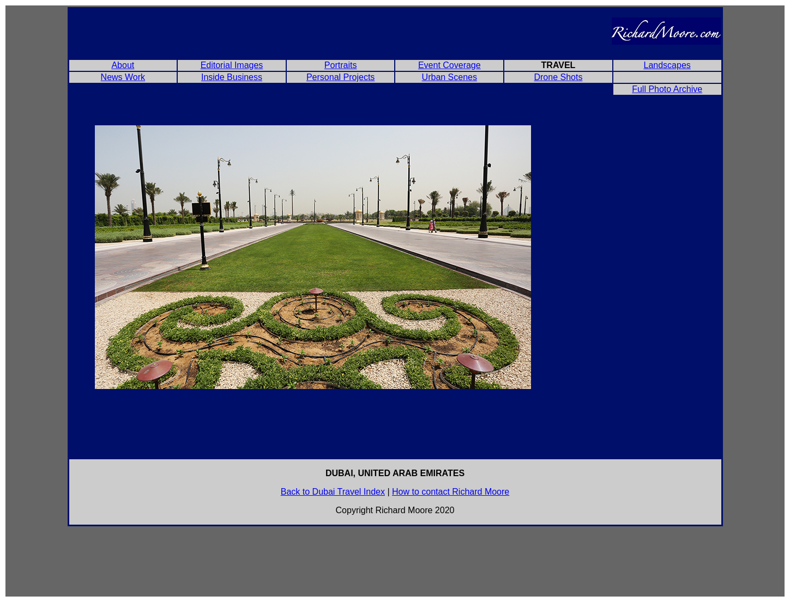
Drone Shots (558, 77)
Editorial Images (232, 65)
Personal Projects (340, 77)
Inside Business (231, 77)
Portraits (340, 65)
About (122, 65)
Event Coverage (449, 65)
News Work (123, 77)
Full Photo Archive (667, 89)
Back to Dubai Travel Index (333, 491)
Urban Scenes (449, 77)
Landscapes (666, 65)
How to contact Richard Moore (450, 491)
